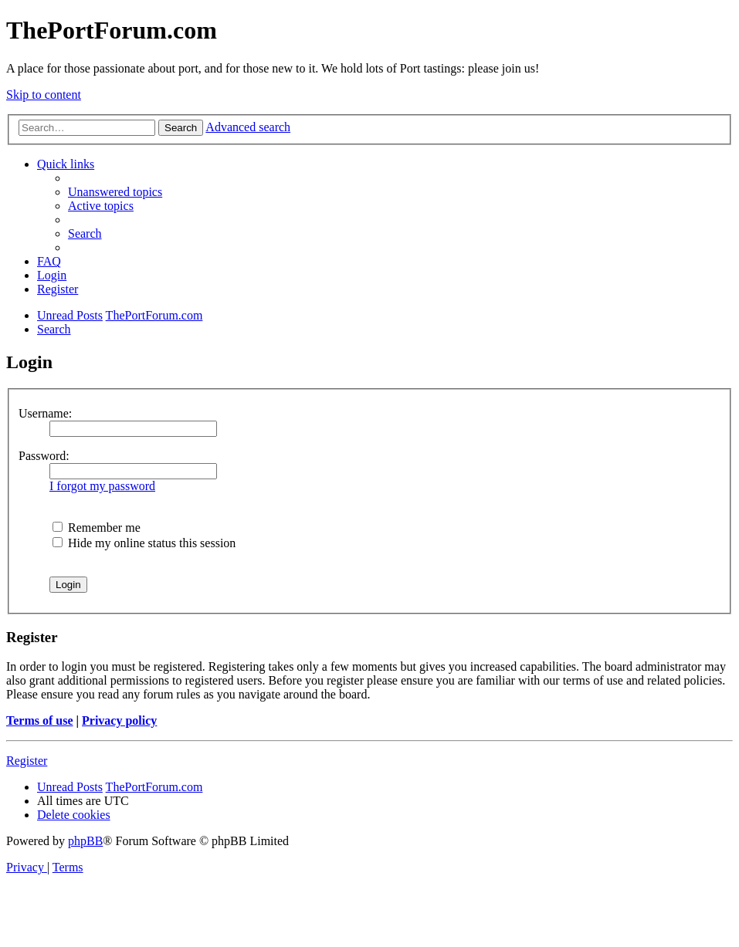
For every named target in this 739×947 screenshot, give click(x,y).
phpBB (85, 840)
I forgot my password (102, 485)
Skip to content (43, 94)
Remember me (97, 527)
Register (26, 760)
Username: (45, 413)
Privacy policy (119, 720)
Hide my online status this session (144, 543)
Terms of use (39, 720)
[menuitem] (115, 191)
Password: (44, 455)
